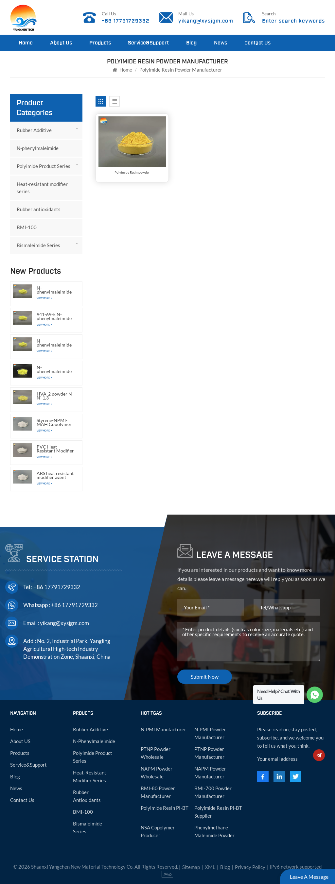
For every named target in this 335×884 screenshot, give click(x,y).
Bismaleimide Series (38, 245)
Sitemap (191, 867)
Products (100, 42)
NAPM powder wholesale (156, 772)
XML (210, 867)
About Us (61, 42)
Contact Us (257, 42)
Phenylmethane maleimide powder (214, 831)
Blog (191, 42)
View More (44, 298)
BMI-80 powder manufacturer (158, 792)
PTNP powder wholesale (155, 753)
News (220, 42)
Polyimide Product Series (43, 166)
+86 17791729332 (126, 21)
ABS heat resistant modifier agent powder (55, 475)
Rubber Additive (34, 130)
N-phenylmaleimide (38, 148)
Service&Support (148, 42)
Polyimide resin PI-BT (164, 808)
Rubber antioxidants (39, 209)
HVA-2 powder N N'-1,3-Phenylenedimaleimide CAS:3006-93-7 (56, 396)
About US (20, 741)
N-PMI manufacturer (163, 729)
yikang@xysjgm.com (205, 21)
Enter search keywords (293, 21)
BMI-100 (27, 227)
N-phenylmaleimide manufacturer (54, 290)
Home (26, 42)
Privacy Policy (250, 867)
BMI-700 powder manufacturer (213, 792)
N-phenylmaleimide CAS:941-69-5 (54, 343)
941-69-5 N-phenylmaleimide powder (54, 316)
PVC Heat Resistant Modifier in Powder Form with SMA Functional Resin (55, 449)
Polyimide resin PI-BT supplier (218, 812)
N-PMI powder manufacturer (210, 733)
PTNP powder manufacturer (209, 753)
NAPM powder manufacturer (210, 772)
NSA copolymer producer (158, 831)
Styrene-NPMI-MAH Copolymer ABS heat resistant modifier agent (55, 422)
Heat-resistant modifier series (42, 187)
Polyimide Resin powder (132, 172)
